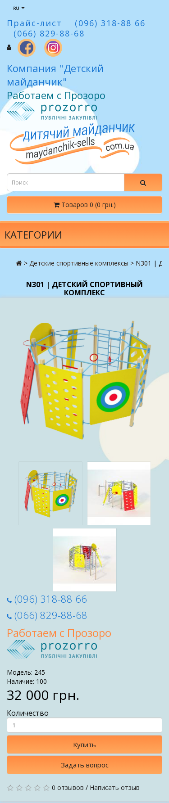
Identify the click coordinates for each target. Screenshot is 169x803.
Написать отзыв (115, 787)
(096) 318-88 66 (47, 598)
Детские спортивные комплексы (78, 263)
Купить (84, 744)
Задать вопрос (85, 764)
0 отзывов (68, 787)
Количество (84, 720)
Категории (33, 234)
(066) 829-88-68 (47, 615)
